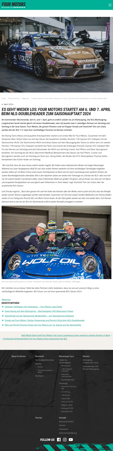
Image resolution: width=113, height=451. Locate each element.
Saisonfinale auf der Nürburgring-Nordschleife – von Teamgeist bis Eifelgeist (39, 315)
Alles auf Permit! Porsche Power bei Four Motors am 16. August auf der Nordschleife (43, 325)
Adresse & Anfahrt (66, 421)
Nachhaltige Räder (68, 380)
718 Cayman (65, 395)
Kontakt (62, 417)
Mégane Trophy (66, 405)
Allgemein (25, 98)
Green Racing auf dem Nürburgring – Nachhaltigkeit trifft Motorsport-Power (39, 311)
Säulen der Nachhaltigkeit (64, 361)
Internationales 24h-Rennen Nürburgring (91, 367)
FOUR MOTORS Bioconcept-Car (14, 5)
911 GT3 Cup (65, 392)
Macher (38, 363)
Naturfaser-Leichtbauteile (66, 375)
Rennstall (39, 356)
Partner (38, 417)
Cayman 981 (65, 398)
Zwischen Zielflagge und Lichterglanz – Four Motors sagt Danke (33, 306)
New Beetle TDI (66, 411)
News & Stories (13, 98)
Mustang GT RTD (67, 408)
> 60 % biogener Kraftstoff (66, 370)
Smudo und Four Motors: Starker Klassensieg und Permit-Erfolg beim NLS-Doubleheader (45, 320)
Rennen (86, 356)
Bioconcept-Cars (66, 356)
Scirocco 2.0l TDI (67, 402)
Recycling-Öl (65, 366)
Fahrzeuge (63, 383)
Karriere (62, 425)
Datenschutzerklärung (68, 433)
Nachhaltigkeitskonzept (44, 360)
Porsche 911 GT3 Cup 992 (68, 387)
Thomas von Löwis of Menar (45, 371)
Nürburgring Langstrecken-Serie (90, 361)
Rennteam (39, 376)
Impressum (63, 429)
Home (4, 98)
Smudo (40, 367)
